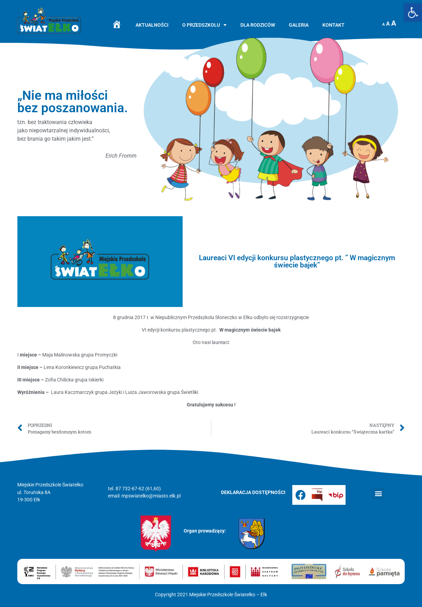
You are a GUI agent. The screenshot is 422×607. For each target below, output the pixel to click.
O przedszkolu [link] (204, 25)
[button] (378, 493)
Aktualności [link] (152, 25)
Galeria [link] (299, 25)
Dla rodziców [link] (257, 25)
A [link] (383, 24)
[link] (413, 12)
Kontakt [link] (333, 25)
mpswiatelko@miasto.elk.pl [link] (151, 496)
